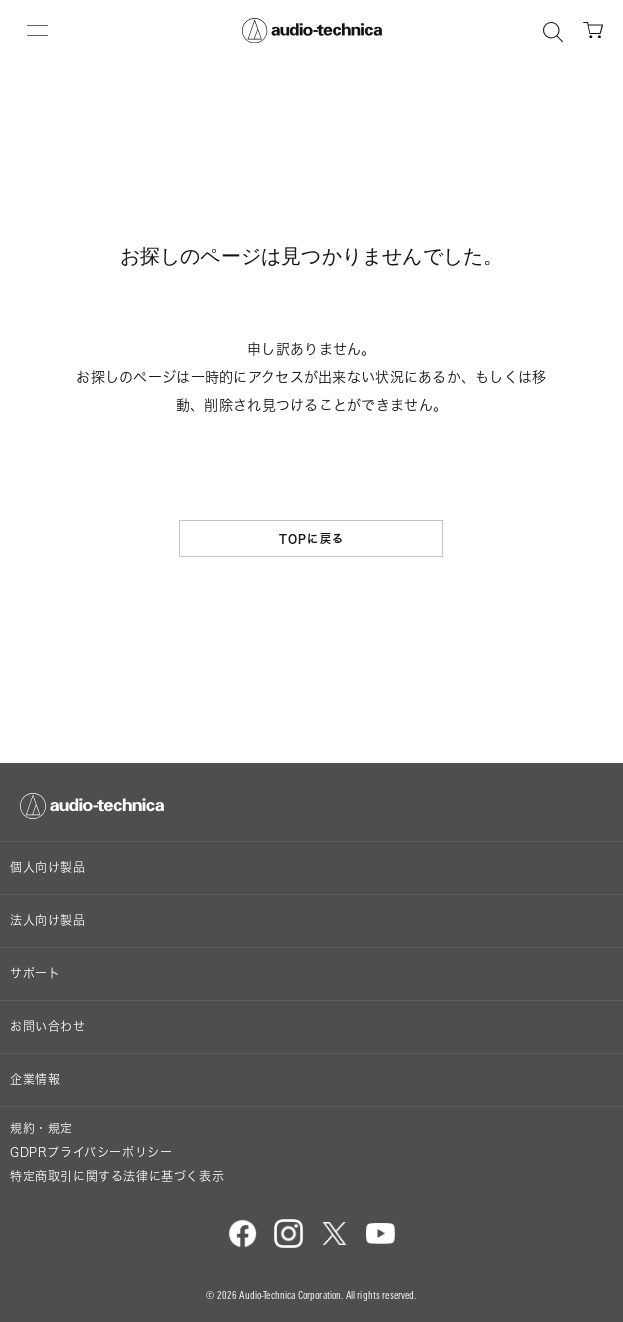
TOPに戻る (311, 538)
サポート (35, 973)
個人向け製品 (48, 867)
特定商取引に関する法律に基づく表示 (117, 1176)
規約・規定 (41, 1128)
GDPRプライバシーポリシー (91, 1152)
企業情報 (35, 1079)
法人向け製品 (48, 920)
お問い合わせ (48, 1026)
